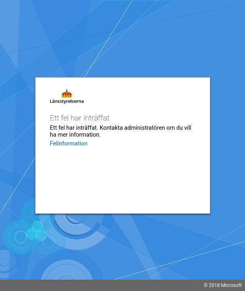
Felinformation (69, 143)
